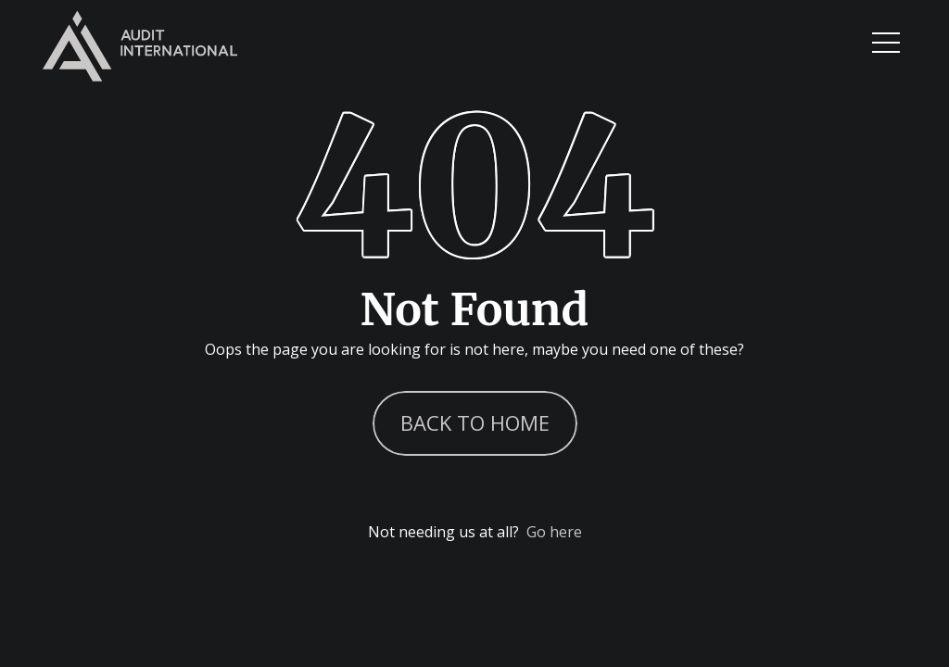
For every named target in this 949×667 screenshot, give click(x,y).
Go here (554, 532)
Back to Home (475, 422)
